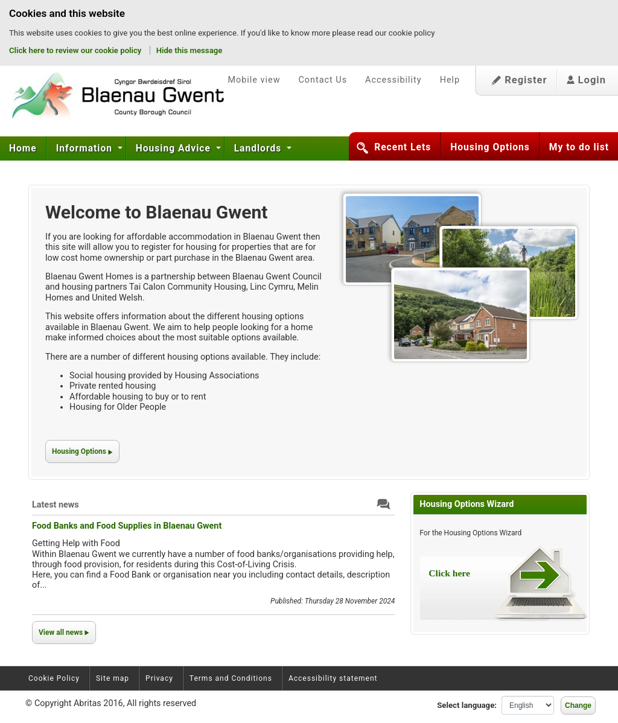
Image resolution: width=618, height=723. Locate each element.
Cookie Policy (54, 678)
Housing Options (490, 147)
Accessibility (393, 80)
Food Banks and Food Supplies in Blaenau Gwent (126, 526)
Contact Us (322, 80)
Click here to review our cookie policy (76, 50)
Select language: (467, 705)
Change (578, 705)
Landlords (259, 148)
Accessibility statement (333, 678)
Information (85, 148)
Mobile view (254, 80)
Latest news (55, 505)
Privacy (159, 678)
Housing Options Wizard (466, 504)
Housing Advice (175, 148)
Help (450, 80)
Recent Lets (402, 147)
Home (23, 148)
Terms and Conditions (231, 678)
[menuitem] (23, 148)
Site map (112, 678)
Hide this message (189, 50)
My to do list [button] (579, 147)
